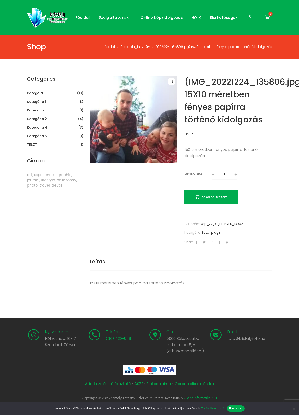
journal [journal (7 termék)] (33, 180)
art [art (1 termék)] (29, 174)
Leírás (97, 261)
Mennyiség (193, 174)
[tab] (97, 262)
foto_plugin (211, 232)
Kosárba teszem (214, 197)
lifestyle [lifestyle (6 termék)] (48, 180)
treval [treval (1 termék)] (57, 185)
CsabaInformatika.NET (200, 398)
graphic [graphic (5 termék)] (64, 174)
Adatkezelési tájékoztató (108, 383)
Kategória (35, 110)
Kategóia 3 (36, 93)
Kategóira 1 (36, 102)
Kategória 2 (37, 119)
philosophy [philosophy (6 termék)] (66, 180)
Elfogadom (235, 408)
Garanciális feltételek (194, 383)
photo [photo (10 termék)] (32, 185)
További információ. (213, 408)
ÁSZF (138, 383)
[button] (171, 81)
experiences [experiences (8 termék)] (45, 174)
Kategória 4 (37, 127)
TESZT (32, 145)
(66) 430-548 (118, 338)
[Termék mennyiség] (224, 174)
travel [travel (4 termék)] (44, 185)
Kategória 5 (37, 136)
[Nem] (294, 408)
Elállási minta (159, 383)
